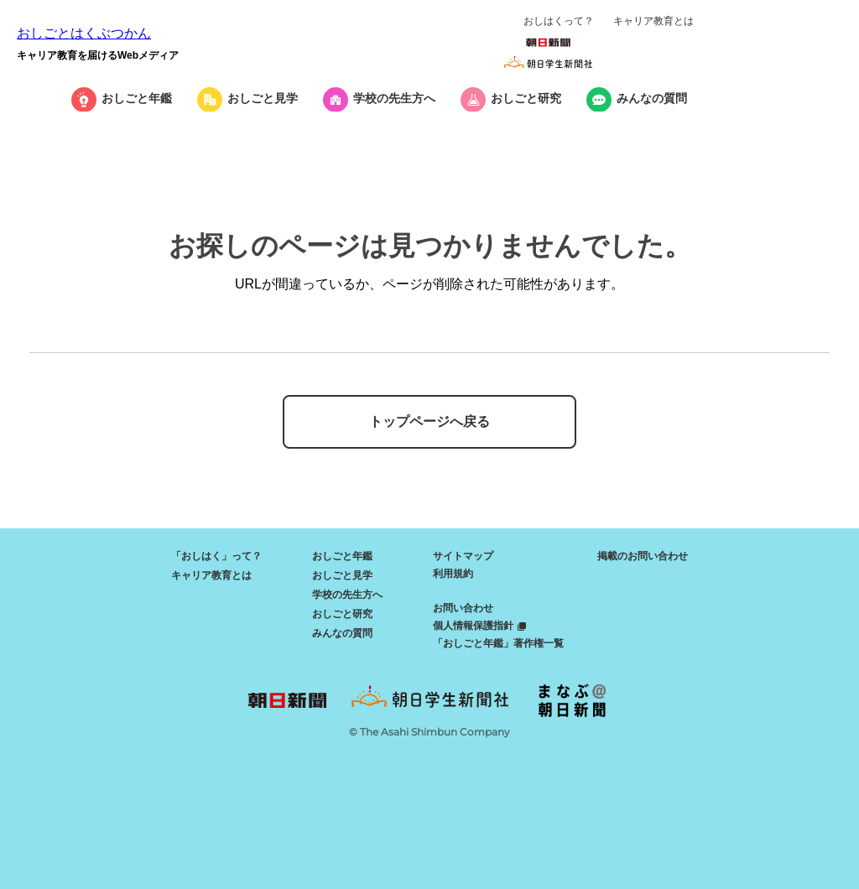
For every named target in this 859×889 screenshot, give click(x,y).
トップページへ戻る (429, 421)
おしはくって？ (558, 21)
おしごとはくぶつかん (84, 33)
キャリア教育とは (653, 21)
